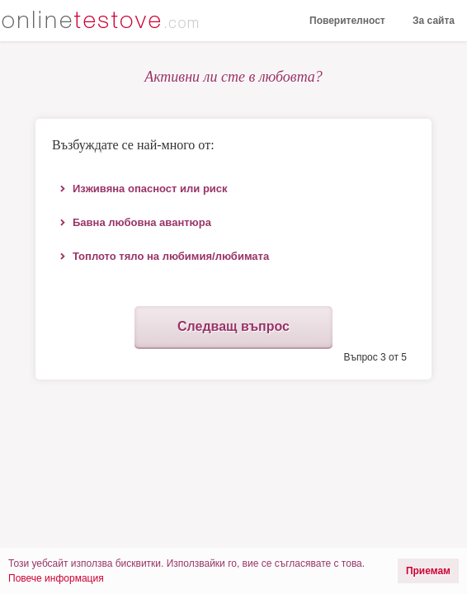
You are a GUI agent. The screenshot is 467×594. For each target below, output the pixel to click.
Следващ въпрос (233, 326)
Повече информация (56, 578)
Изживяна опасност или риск (150, 188)
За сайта (434, 20)
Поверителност (347, 20)
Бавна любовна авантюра (142, 222)
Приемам (428, 571)
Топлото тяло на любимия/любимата (171, 256)
